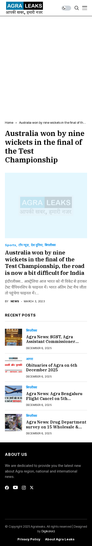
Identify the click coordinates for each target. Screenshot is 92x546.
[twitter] (31, 487)
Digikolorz (48, 531)
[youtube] (15, 487)
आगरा (29, 359)
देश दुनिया (36, 245)
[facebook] (7, 488)
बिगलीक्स (50, 245)
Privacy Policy (28, 539)
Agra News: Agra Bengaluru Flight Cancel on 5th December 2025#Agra (54, 398)
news (15, 301)
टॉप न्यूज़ (23, 245)
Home (9, 122)
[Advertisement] (46, 64)
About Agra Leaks (60, 539)
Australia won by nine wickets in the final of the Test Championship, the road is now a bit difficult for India (45, 262)
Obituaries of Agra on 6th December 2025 (51, 367)
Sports (10, 245)
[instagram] (24, 488)
